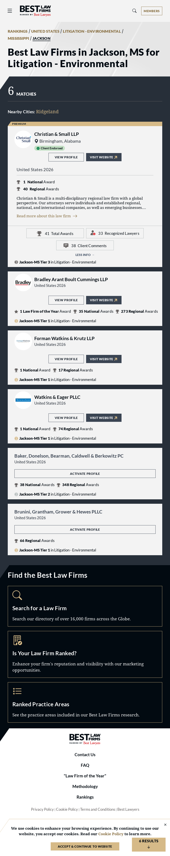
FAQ (85, 765)
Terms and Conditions (97, 809)
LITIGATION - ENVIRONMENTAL (92, 31)
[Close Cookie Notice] (162, 824)
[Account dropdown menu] (151, 11)
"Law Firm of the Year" (85, 775)
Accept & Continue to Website (85, 846)
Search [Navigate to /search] (85, 606)
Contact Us (85, 754)
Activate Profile (85, 473)
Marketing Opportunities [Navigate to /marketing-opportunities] (85, 654)
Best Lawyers (128, 809)
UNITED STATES (45, 31)
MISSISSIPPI (18, 38)
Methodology (85, 786)
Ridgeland (47, 111)
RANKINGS (18, 31)
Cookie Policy (67, 809)
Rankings (85, 797)
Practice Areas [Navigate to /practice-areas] (85, 702)
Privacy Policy (42, 809)
